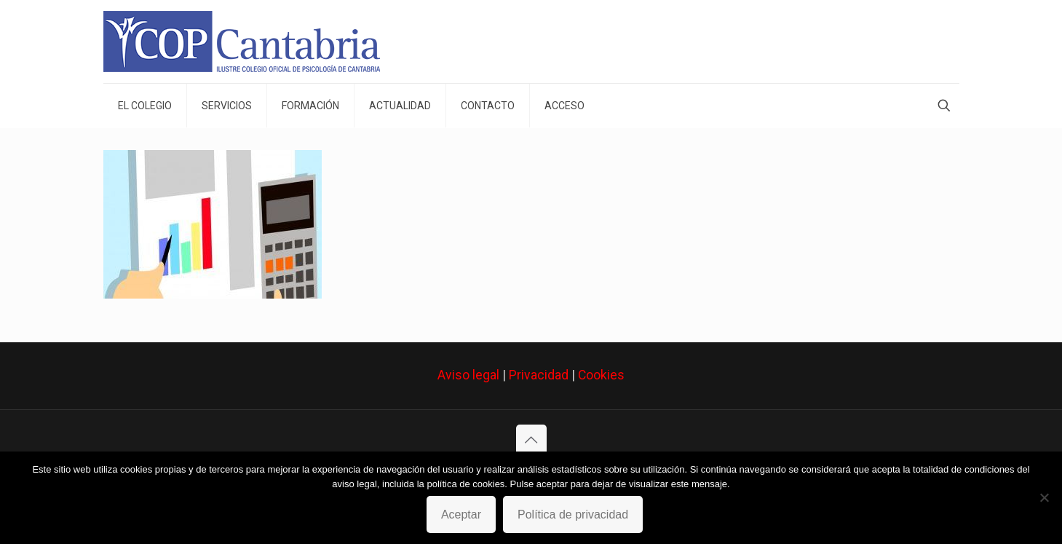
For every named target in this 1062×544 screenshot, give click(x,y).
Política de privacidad (573, 514)
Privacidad (538, 375)
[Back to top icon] (531, 440)
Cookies (601, 375)
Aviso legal (468, 375)
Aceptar (461, 514)
